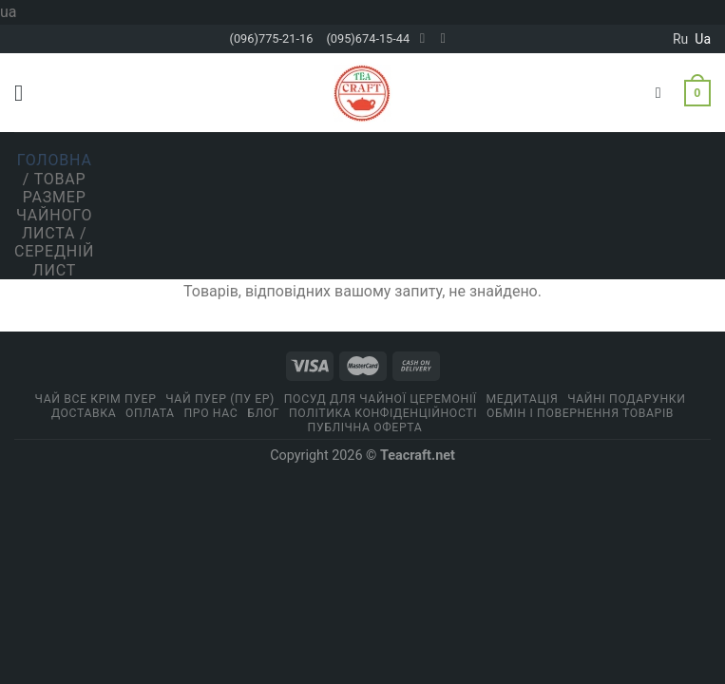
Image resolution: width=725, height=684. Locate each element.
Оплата (150, 413)
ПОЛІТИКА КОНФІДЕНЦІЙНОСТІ (383, 413)
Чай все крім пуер (96, 399)
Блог (263, 413)
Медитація (523, 399)
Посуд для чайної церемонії (380, 399)
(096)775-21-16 (272, 38)
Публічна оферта (365, 427)
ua (703, 39)
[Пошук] (663, 92)
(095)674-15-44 (368, 38)
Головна (54, 160)
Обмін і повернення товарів (580, 413)
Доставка (83, 413)
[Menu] (25, 92)
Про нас (210, 413)
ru (680, 39)
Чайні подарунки (626, 399)
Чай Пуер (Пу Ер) (220, 399)
